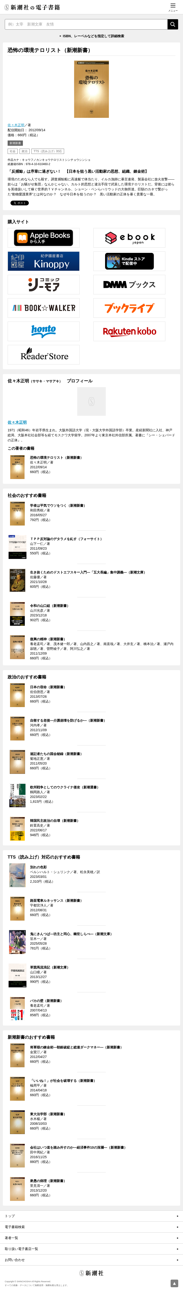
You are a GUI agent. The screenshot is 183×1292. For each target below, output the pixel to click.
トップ (10, 1216)
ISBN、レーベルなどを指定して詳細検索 (93, 36)
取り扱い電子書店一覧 (21, 1249)
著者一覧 (11, 1238)
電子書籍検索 (15, 1227)
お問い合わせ (15, 1260)
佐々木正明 (16, 125)
